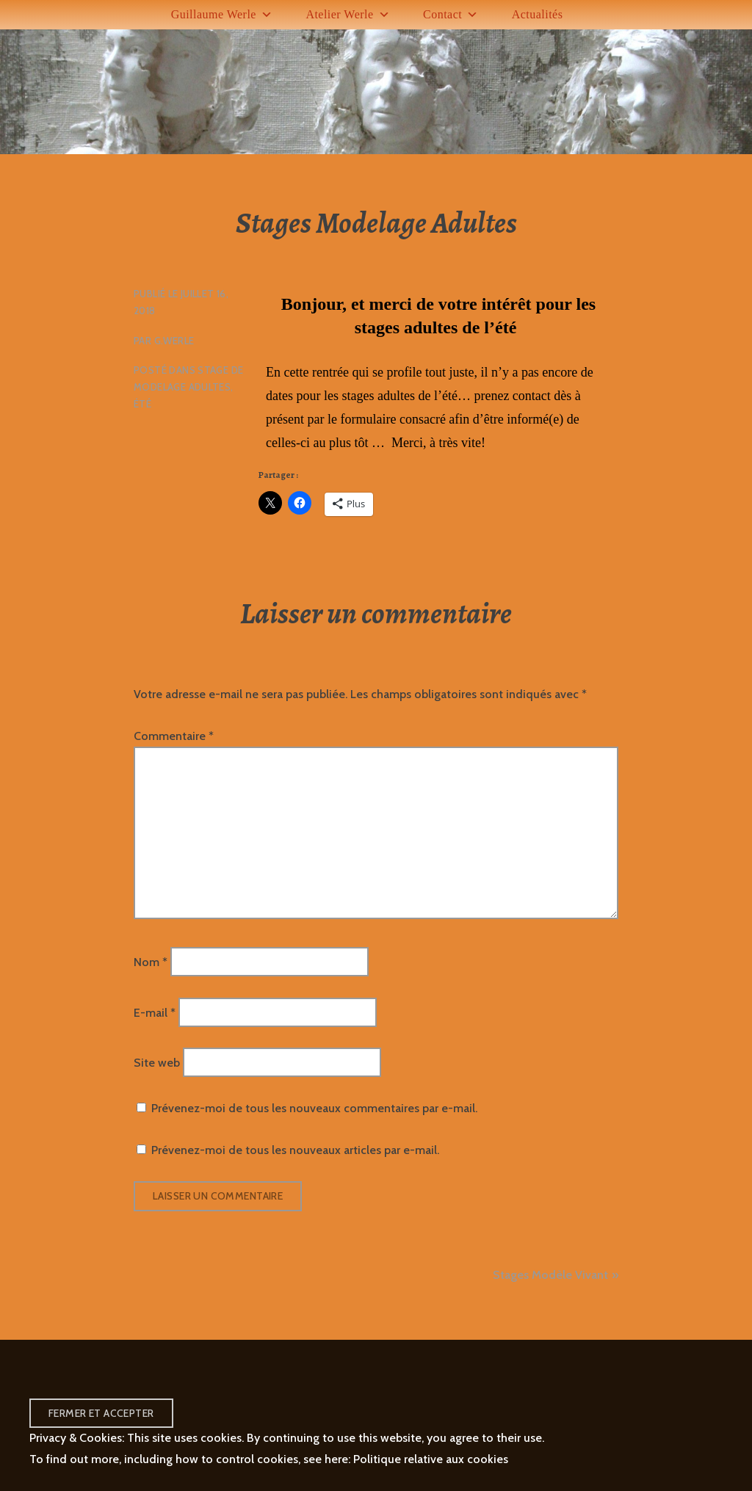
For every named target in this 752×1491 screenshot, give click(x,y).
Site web (157, 1063)
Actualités (537, 14)
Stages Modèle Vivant (550, 1275)
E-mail (155, 1012)
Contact (451, 14)
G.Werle (174, 341)
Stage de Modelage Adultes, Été (188, 387)
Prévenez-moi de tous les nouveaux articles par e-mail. (295, 1150)
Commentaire (174, 736)
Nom (150, 962)
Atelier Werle (348, 14)
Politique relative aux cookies (430, 1459)
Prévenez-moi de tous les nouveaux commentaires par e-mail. (314, 1108)
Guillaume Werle (222, 14)
